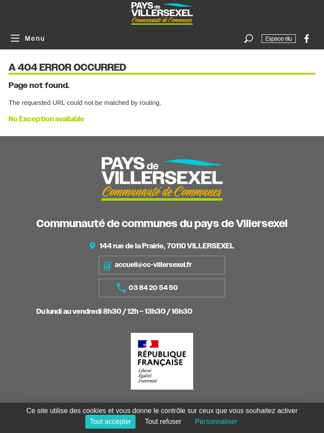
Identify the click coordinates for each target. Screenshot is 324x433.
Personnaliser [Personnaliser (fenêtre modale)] (216, 421)
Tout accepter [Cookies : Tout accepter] (110, 421)
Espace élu (279, 38)
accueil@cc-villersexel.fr (147, 265)
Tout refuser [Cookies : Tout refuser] (163, 421)
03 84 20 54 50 (147, 287)
